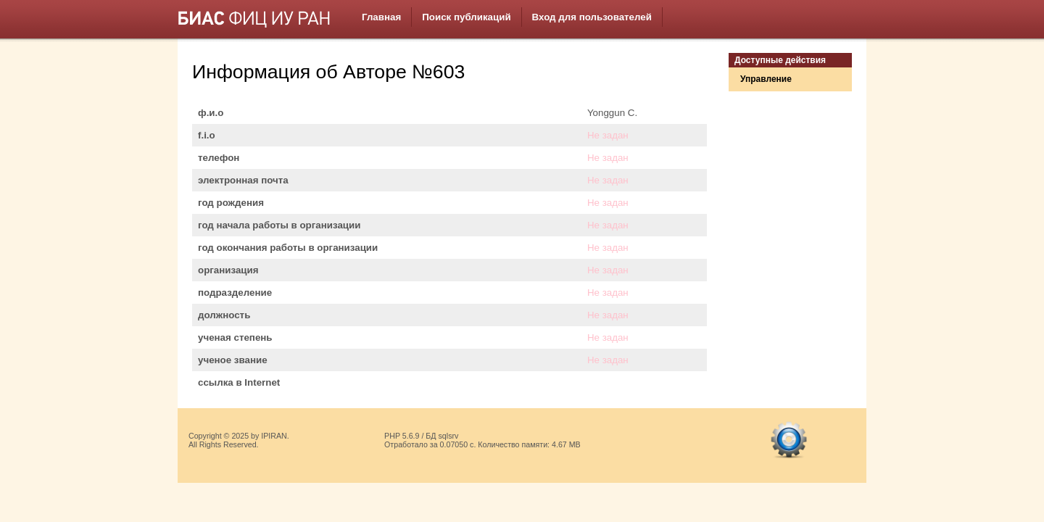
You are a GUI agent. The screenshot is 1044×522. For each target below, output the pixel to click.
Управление (766, 79)
